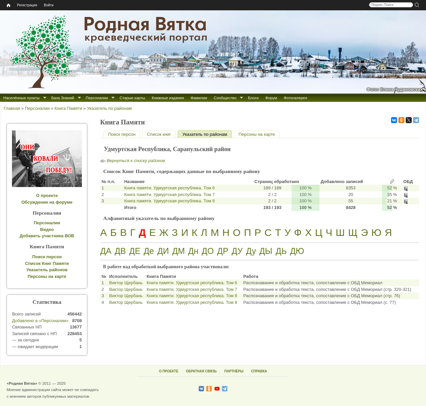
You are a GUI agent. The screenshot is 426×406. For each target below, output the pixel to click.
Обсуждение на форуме (47, 202)
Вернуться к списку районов (136, 160)
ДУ (237, 251)
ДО (208, 251)
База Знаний (62, 98)
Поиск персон (121, 134)
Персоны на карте (257, 134)
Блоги (253, 98)
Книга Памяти (68, 108)
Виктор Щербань (126, 282)
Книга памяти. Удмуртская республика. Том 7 (169, 194)
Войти (49, 5)
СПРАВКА (259, 371)
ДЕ (134, 251)
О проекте (47, 195)
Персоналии (97, 98)
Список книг (159, 134)
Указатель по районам (109, 108)
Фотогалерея (295, 98)
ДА (105, 251)
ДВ (120, 251)
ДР (222, 251)
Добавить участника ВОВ (47, 235)
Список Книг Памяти (47, 263)
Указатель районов (46, 269)
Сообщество (225, 98)
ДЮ (297, 251)
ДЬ (281, 251)
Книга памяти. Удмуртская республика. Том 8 (169, 200)
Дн (193, 251)
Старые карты (132, 98)
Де (149, 251)
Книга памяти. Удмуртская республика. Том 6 (169, 187)
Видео (47, 229)
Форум (271, 98)
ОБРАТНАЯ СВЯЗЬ (201, 371)
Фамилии (198, 98)
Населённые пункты (21, 98)
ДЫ (265, 251)
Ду (251, 251)
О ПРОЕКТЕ (168, 371)
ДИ (163, 251)
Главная (12, 108)
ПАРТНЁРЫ (233, 371)
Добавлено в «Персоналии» (40, 320)
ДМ (178, 251)
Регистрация (27, 5)
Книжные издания (168, 98)
